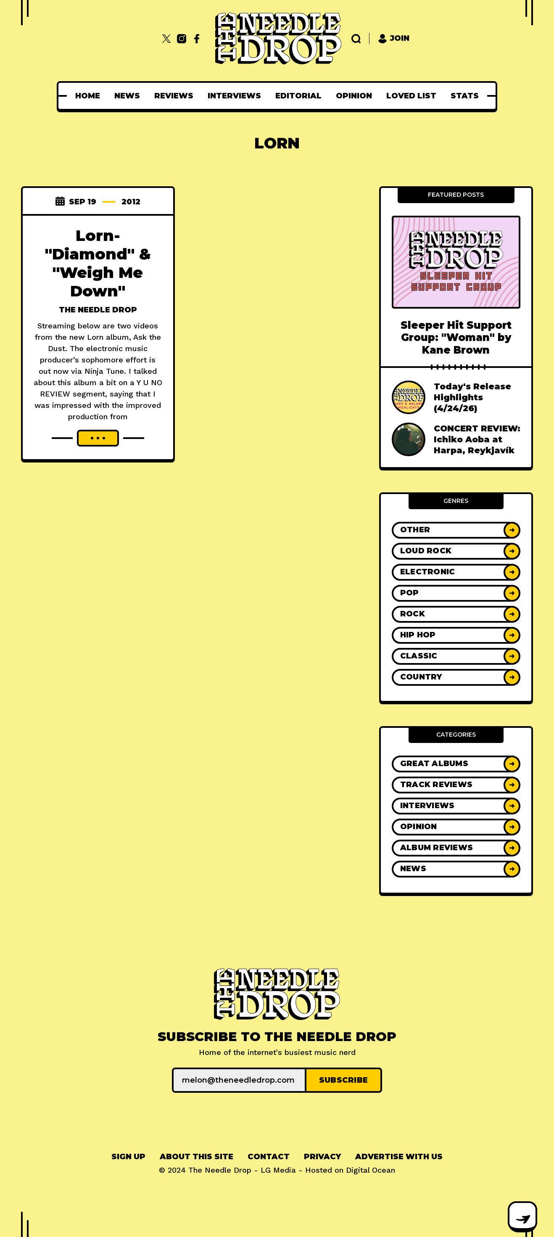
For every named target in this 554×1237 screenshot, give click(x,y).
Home (87, 95)
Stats (465, 95)
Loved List (411, 95)
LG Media (278, 1170)
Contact (269, 1156)
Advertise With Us (399, 1156)
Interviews (234, 95)
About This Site (196, 1156)
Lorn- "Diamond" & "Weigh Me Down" (98, 263)
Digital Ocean (370, 1170)
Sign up (128, 1156)
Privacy (322, 1156)
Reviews (173, 95)
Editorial (298, 95)
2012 (130, 201)
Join (393, 38)
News (127, 95)
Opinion (354, 95)
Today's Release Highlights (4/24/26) (472, 397)
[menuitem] (87, 96)
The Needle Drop (98, 310)
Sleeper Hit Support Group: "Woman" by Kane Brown (456, 337)
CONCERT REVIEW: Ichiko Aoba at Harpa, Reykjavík (477, 439)
